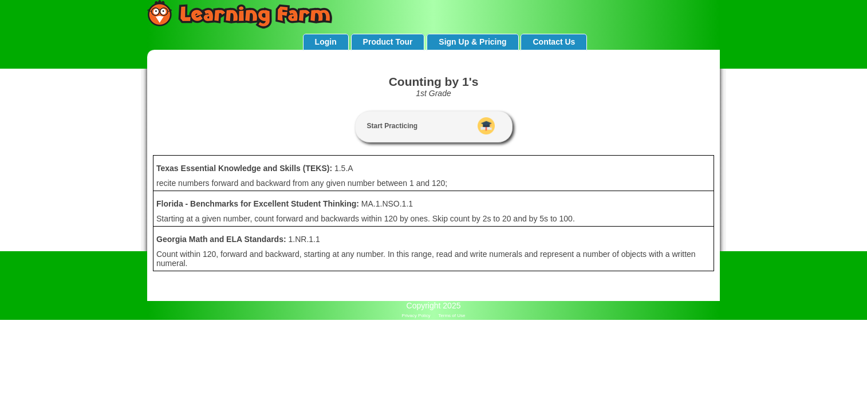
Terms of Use (451, 315)
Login (326, 41)
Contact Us (554, 41)
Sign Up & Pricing (472, 41)
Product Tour (388, 41)
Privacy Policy (416, 315)
